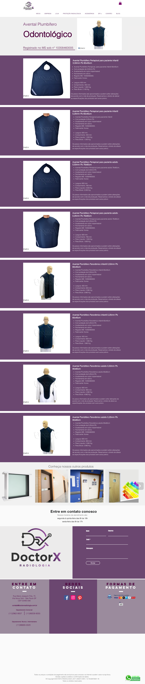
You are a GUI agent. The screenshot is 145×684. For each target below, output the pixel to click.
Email (88, 539)
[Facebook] (66, 597)
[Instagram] (73, 597)
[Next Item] (140, 486)
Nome (87, 531)
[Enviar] (93, 563)
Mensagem (89, 548)
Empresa (110, 531)
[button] (120, 3)
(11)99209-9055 (33, 613)
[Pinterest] (80, 597)
